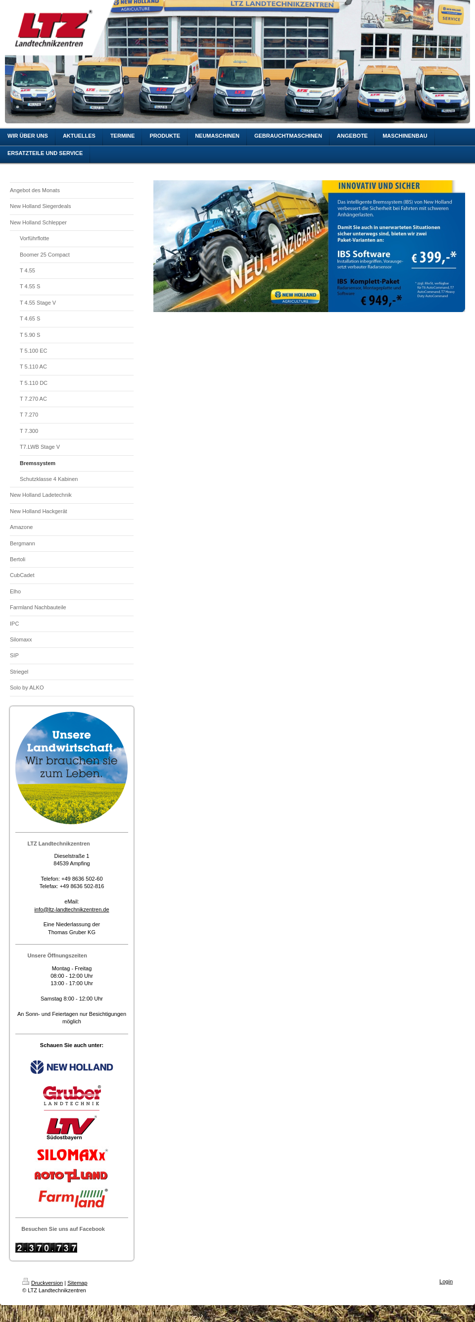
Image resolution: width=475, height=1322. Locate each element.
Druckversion (42, 1283)
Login (446, 1281)
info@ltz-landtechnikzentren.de (71, 909)
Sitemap (77, 1283)
